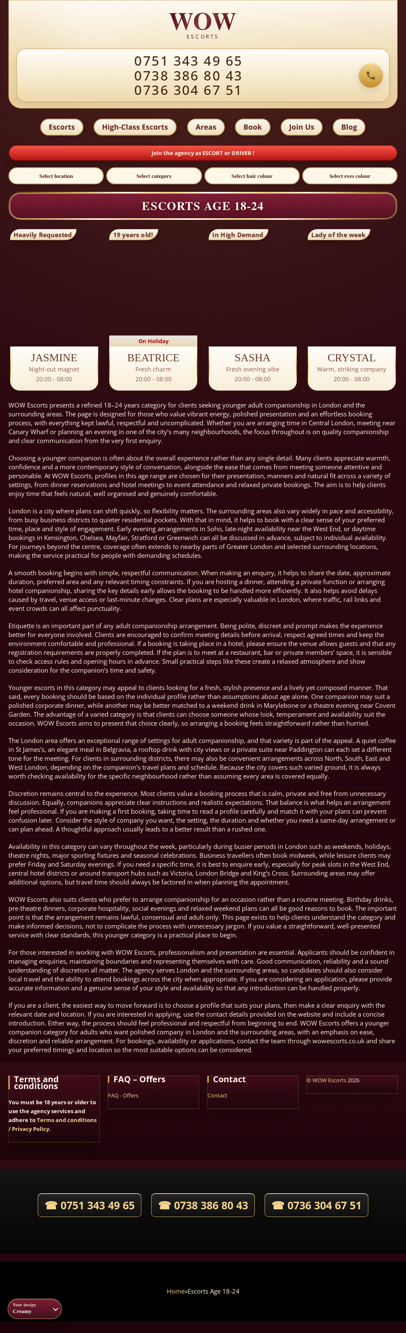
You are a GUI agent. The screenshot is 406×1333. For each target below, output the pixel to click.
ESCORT (213, 154)
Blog (351, 128)
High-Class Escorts (134, 128)
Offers (130, 1097)
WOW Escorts (329, 1082)
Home (176, 1293)
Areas (205, 128)
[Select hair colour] (252, 177)
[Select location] (56, 177)
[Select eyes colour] (350, 177)
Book (253, 128)
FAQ (113, 1097)
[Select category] (154, 177)
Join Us (302, 128)
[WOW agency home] (203, 25)
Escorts (60, 128)
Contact (217, 1097)
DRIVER (242, 154)
